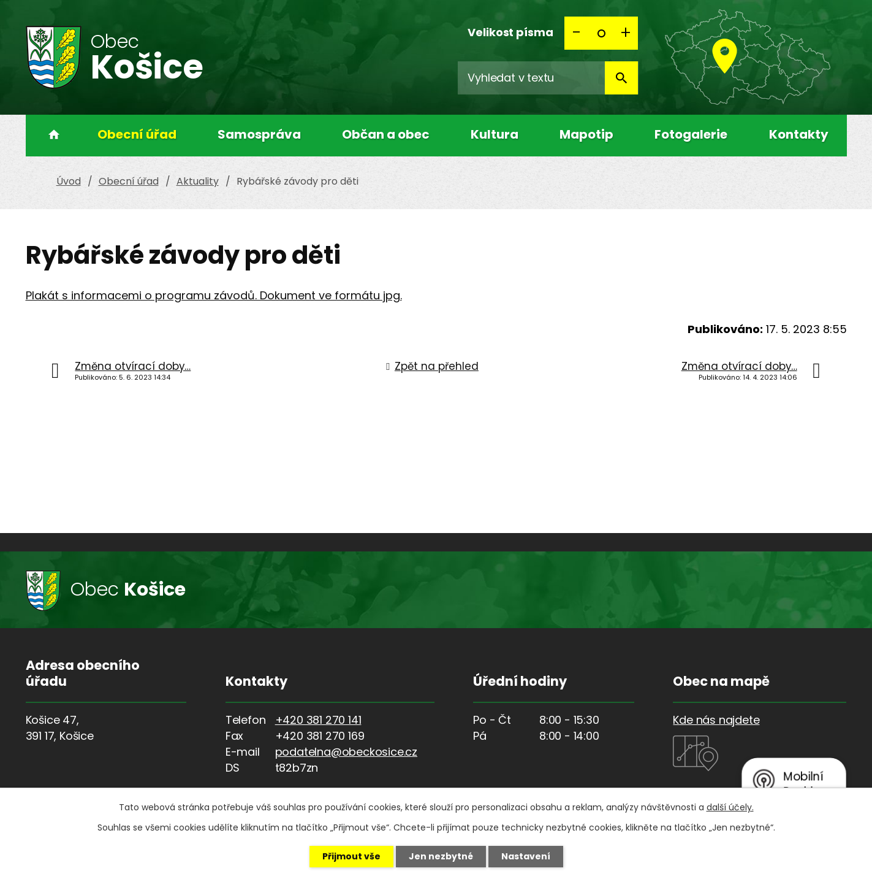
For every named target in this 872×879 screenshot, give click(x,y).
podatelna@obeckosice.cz (346, 751)
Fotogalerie (690, 134)
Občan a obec (386, 134)
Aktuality (197, 181)
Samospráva (259, 134)
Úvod (50, 135)
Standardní (601, 33)
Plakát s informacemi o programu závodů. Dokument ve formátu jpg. (214, 295)
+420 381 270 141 (318, 719)
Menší (576, 33)
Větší (625, 33)
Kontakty (798, 134)
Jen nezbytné (441, 856)
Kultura (494, 134)
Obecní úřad (136, 134)
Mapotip (586, 134)
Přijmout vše (351, 856)
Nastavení (525, 856)
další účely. (730, 807)
